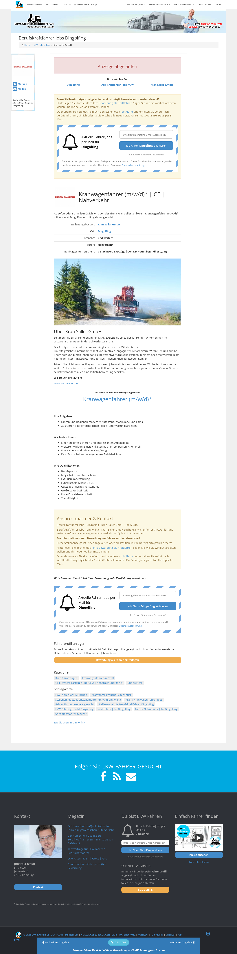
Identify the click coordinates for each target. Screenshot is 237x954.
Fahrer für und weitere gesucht (74, 704)
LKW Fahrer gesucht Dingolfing (74, 709)
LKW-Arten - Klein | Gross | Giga (88, 858)
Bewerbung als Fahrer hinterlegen (117, 660)
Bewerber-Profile (159, 4)
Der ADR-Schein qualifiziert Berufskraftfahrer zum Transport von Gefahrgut (90, 839)
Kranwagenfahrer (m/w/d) (98, 678)
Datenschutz (127, 934)
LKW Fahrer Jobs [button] (135, 4)
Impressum (71, 934)
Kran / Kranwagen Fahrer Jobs (144, 699)
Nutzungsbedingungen (95, 934)
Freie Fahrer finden (199, 861)
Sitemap (170, 934)
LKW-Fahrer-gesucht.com (149, 950)
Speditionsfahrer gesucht (71, 714)
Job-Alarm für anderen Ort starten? (146, 154)
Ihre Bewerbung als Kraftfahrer (112, 547)
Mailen (19, 89)
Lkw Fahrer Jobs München (71, 695)
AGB (114, 934)
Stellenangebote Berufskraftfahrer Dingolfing (126, 704)
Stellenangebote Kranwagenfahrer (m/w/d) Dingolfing (88, 699)
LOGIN (218, 4)
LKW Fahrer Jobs (42, 44)
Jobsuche (118, 942)
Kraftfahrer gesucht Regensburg (111, 695)
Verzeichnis (52, 4)
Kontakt (143, 934)
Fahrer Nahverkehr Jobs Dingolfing (156, 709)
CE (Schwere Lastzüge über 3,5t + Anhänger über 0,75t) (89, 683)
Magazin (66, 4)
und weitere (135, 683)
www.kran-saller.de (66, 383)
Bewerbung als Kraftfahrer (115, 103)
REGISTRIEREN (204, 4)
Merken (20, 84)
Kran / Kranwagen (66, 678)
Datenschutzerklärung (133, 165)
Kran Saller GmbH (109, 224)
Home (27, 44)
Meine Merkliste (85, 4)
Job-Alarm (127, 111)
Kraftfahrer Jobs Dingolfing (114, 709)
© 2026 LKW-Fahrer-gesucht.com (39, 934)
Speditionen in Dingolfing (69, 722)
